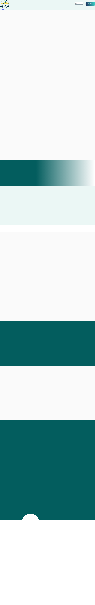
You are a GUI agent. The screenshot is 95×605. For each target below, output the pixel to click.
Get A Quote (90, 3)
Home (3, 9)
